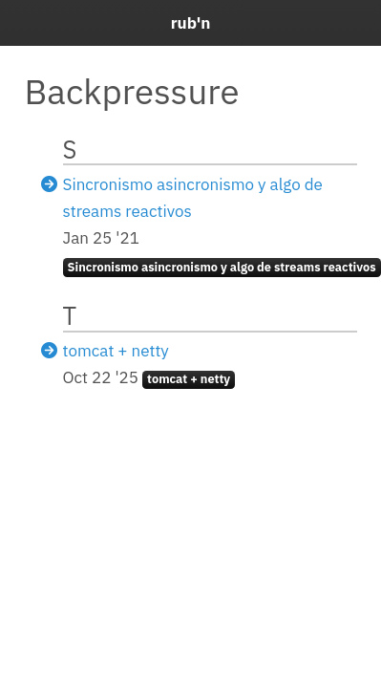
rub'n (191, 22)
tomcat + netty (116, 350)
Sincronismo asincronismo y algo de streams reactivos (222, 267)
